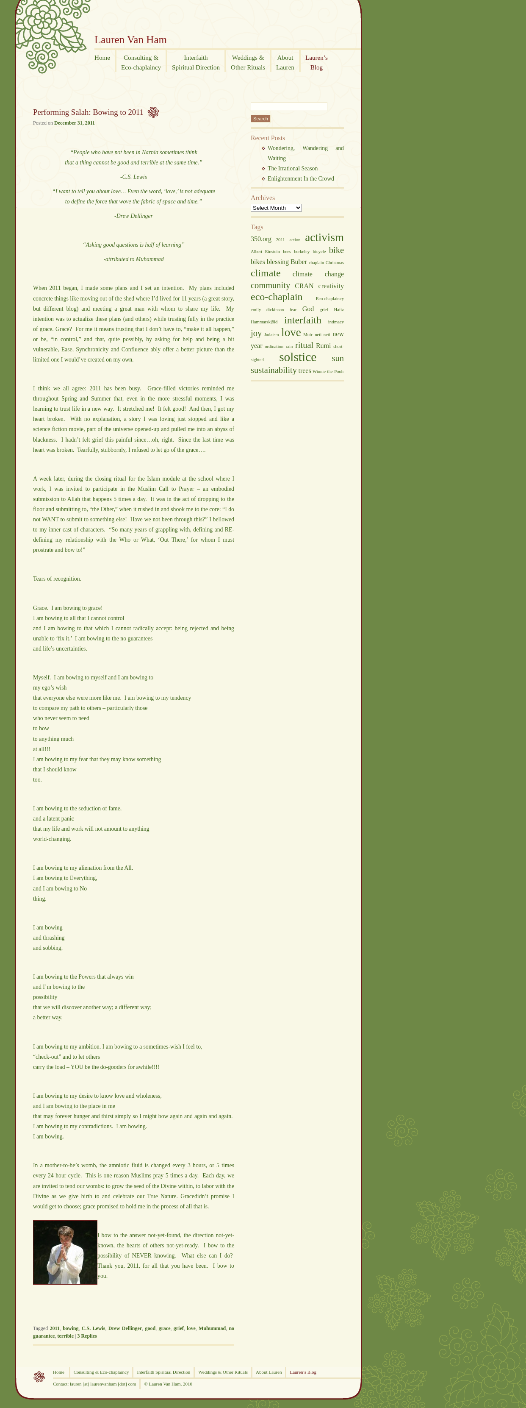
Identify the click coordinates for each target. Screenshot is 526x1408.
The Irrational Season (293, 168)
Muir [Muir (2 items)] (307, 334)
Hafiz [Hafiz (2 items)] (339, 309)
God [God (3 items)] (308, 308)
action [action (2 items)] (294, 239)
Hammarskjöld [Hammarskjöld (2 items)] (264, 322)
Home (59, 1372)
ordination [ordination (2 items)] (274, 346)
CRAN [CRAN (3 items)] (304, 285)
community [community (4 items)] (270, 285)
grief (179, 1328)
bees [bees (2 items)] (287, 251)
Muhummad (212, 1328)
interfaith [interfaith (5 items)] (302, 320)
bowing (70, 1328)
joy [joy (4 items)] (256, 333)
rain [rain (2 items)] (289, 346)
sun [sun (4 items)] (338, 358)
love (191, 1328)
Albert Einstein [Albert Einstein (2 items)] (265, 251)
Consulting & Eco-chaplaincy (101, 1372)
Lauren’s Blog (303, 1372)
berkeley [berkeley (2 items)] (302, 251)
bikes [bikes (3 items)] (258, 261)
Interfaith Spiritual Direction (163, 1372)
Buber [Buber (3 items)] (299, 261)
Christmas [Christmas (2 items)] (335, 262)
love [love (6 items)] (291, 332)
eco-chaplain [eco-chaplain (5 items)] (277, 296)
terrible (65, 1336)
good (150, 1328)
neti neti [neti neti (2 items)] (322, 334)
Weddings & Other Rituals (223, 1372)
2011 (54, 1328)
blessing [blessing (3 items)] (278, 261)
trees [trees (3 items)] (304, 370)
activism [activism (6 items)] (324, 237)
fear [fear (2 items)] (293, 309)
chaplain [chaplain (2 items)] (316, 262)
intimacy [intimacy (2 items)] (336, 322)
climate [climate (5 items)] (266, 272)
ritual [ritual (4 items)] (304, 345)
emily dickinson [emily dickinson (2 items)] (267, 309)
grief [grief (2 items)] (324, 309)
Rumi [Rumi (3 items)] (323, 345)
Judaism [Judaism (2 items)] (271, 334)
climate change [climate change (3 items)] (318, 274)
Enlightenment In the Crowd (301, 178)
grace (164, 1328)
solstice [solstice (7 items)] (297, 357)
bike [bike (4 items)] (336, 250)
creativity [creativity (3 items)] (331, 285)
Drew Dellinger (125, 1328)
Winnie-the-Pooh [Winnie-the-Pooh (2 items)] (328, 371)
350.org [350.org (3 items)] (261, 238)
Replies (87, 1336)
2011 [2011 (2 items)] (280, 239)
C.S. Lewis (93, 1328)
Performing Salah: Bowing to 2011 (88, 112)
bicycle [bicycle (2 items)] (319, 251)
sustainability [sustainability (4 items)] (274, 370)
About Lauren (269, 1372)
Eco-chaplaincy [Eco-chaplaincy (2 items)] (330, 298)
